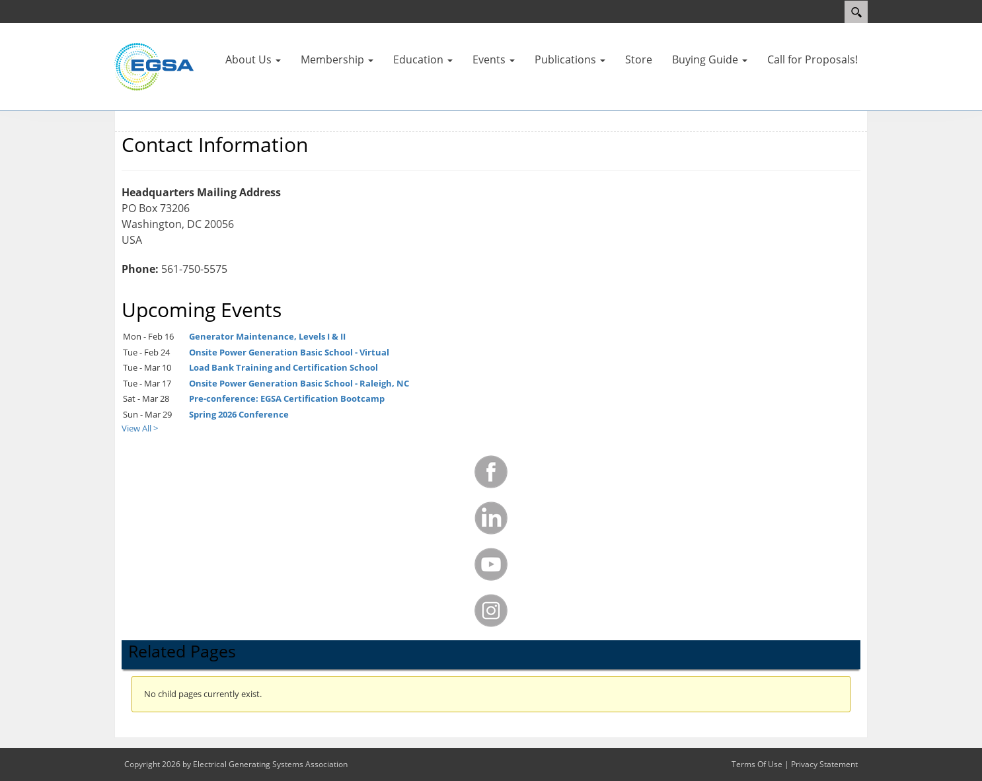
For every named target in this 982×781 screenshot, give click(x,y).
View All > (140, 428)
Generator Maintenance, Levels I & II (267, 336)
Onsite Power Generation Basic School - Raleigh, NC (299, 383)
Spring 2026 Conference (239, 414)
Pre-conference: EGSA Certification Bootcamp (287, 398)
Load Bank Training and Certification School (283, 367)
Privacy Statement (824, 764)
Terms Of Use (757, 764)
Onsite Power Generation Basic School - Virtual (289, 352)
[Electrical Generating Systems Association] (154, 66)
